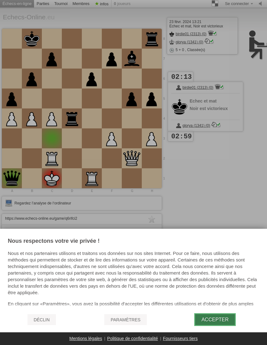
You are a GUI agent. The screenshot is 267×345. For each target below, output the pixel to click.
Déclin (42, 319)
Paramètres (125, 319)
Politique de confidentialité (132, 338)
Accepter (215, 319)
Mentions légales (85, 338)
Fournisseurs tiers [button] (180, 338)
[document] (133, 273)
